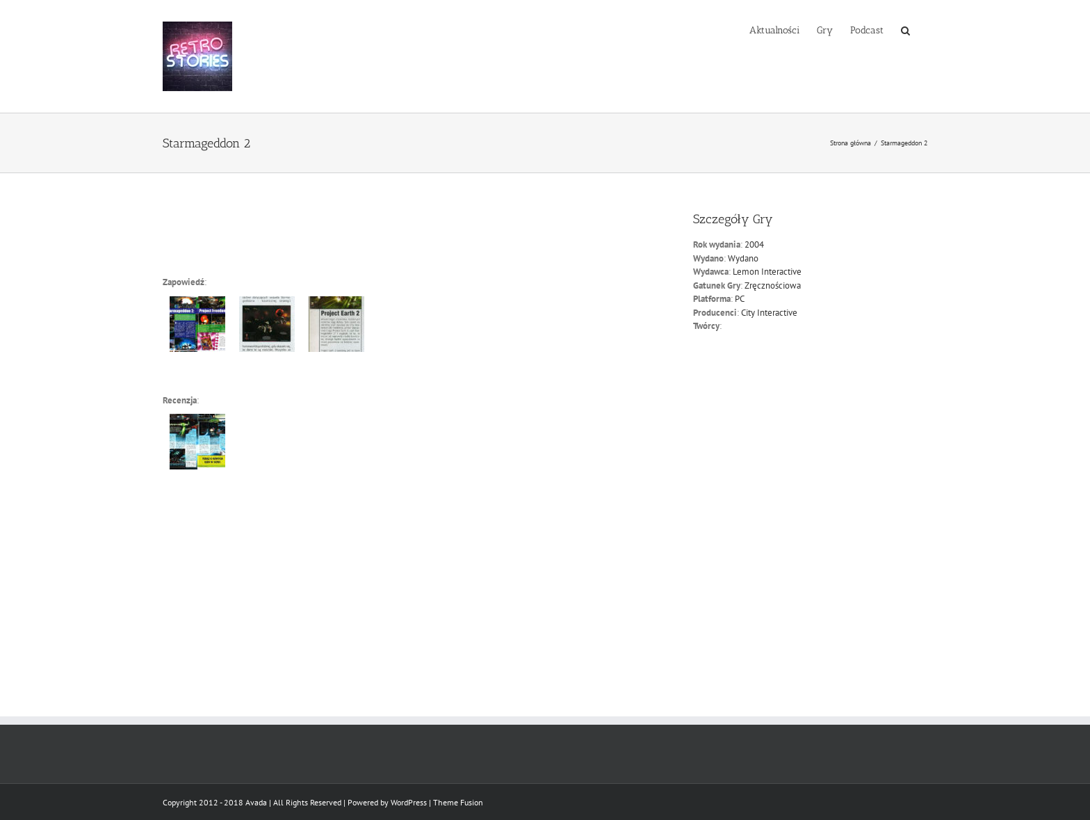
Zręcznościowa (773, 285)
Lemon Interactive (767, 272)
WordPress (409, 802)
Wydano (743, 258)
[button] (905, 29)
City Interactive (769, 313)
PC (740, 299)
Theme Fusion (458, 802)
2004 (754, 244)
